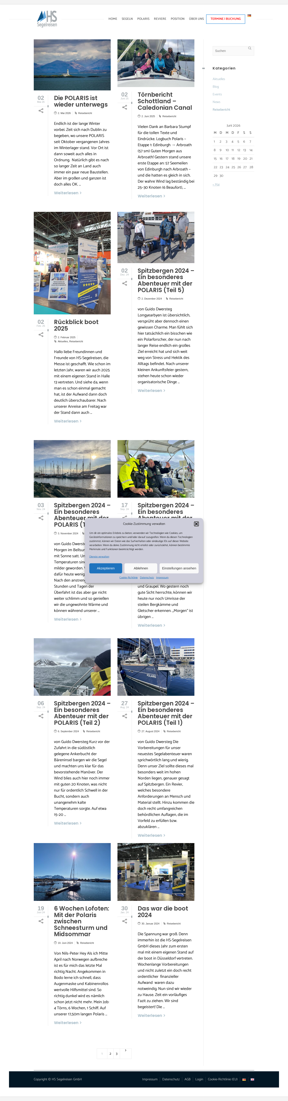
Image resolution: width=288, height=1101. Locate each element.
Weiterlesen (66, 193)
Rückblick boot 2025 (76, 325)
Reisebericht (85, 113)
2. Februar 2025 (66, 337)
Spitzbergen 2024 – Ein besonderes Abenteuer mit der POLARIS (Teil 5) (166, 280)
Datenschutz (147, 577)
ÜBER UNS (196, 19)
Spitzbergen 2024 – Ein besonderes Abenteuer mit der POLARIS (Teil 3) (166, 515)
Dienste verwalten (99, 557)
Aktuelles (63, 341)
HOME (112, 19)
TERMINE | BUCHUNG (226, 19)
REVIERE (160, 19)
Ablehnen (141, 568)
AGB (187, 1079)
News (216, 102)
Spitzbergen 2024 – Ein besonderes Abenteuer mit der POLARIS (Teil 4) (82, 515)
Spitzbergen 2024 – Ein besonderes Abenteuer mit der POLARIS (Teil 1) (166, 713)
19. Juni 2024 (65, 943)
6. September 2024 (68, 731)
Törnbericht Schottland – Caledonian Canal (165, 101)
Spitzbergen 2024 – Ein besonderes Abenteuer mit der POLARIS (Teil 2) (82, 713)
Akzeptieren (106, 568)
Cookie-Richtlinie (128, 577)
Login (199, 1079)
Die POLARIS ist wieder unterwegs (81, 101)
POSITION (177, 19)
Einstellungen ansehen (179, 568)
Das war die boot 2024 (163, 911)
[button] (196, 524)
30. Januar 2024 (151, 923)
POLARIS (143, 19)
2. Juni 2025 (148, 116)
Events (217, 94)
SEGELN (127, 19)
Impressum (162, 577)
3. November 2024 (68, 533)
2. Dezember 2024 (152, 298)
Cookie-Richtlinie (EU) (223, 1079)
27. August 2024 (151, 731)
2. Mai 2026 (64, 113)
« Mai (216, 184)
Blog (216, 87)
